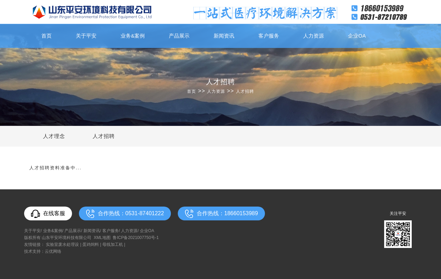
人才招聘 (245, 91)
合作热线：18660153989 (221, 214)
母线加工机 (112, 244)
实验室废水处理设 (62, 244)
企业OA (357, 36)
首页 (46, 36)
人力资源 (313, 36)
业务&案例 (133, 36)
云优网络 (53, 251)
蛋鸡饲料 (90, 244)
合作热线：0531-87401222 (125, 214)
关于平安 (86, 36)
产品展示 (179, 36)
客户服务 (268, 36)
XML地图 (102, 237)
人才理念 (54, 136)
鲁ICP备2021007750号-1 (135, 237)
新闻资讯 (224, 36)
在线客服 (48, 214)
